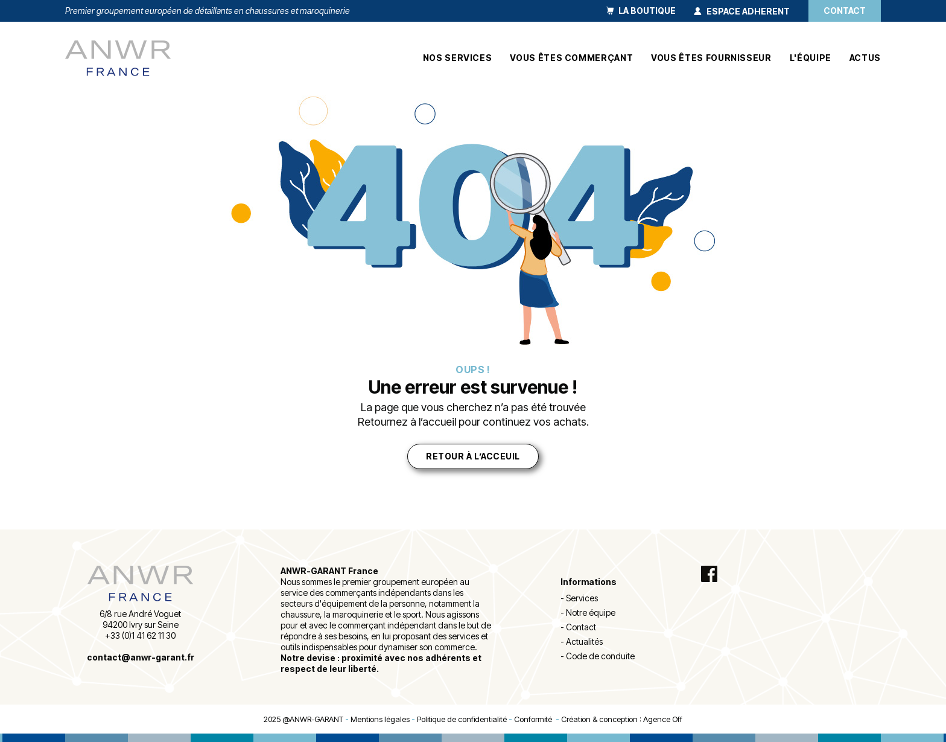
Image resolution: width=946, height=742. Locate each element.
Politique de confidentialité (462, 719)
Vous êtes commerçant (571, 58)
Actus (865, 58)
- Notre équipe (587, 612)
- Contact (578, 627)
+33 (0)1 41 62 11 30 (140, 635)
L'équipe (810, 58)
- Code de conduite (597, 656)
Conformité (535, 719)
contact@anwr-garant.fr (140, 657)
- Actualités (581, 641)
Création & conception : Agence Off (621, 719)
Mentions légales (380, 719)
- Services (579, 598)
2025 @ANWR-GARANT (303, 719)
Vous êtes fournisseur (711, 58)
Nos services (457, 58)
